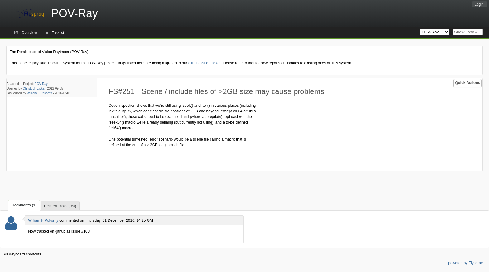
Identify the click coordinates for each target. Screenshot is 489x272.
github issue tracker (204, 63)
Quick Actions (467, 83)
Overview (29, 33)
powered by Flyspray (465, 263)
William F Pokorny (39, 93)
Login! (479, 4)
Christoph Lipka (33, 88)
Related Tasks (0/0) (60, 206)
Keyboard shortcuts (22, 254)
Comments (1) (24, 205)
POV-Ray (41, 84)
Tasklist (58, 33)
